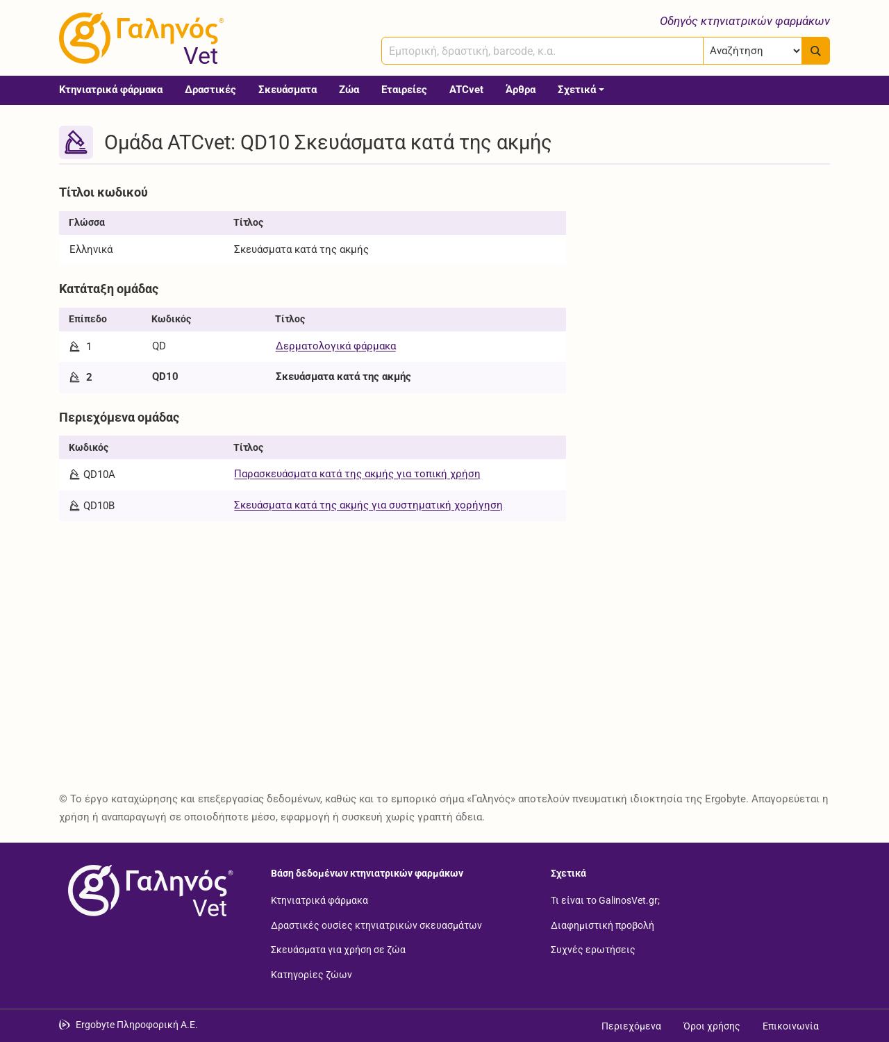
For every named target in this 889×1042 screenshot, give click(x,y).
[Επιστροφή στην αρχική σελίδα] (148, 890)
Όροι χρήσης (711, 1026)
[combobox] (542, 51)
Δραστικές (210, 89)
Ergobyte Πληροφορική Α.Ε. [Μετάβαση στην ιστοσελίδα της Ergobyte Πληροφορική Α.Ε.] (137, 1024)
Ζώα (349, 89)
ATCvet (466, 89)
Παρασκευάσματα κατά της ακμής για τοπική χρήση (357, 474)
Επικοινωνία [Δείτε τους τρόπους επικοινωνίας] (791, 1026)
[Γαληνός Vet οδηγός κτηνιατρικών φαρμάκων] (139, 38)
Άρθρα (520, 89)
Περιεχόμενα (631, 1026)
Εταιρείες (404, 89)
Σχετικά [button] (577, 89)
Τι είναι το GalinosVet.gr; (605, 900)
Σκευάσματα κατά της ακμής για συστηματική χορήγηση (368, 505)
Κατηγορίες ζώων (311, 973)
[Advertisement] (708, 276)
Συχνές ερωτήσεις (593, 949)
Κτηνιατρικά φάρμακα (111, 89)
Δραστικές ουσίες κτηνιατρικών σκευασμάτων (376, 924)
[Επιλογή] (752, 51)
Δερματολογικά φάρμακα (336, 346)
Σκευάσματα (287, 89)
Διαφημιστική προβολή (602, 924)
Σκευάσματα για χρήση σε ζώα (338, 949)
